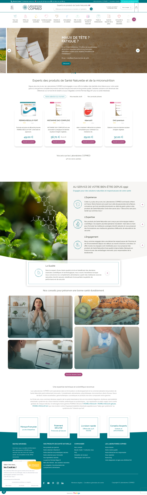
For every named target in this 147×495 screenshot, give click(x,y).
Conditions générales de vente (94, 483)
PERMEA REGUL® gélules (107, 404)
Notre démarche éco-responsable (115, 452)
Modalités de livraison (81, 455)
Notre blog (108, 457)
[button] (4, 492)
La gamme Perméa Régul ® (52, 460)
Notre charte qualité (111, 450)
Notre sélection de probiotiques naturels (55, 452)
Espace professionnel (130, 1)
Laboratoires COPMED (100, 1)
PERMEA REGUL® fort (40, 406)
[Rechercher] (73, 9)
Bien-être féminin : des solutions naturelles (56, 462)
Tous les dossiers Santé (73, 374)
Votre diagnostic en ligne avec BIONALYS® (118, 460)
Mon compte (78, 447)
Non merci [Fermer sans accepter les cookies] (8, 485)
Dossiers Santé (115, 1)
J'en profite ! (60, 57)
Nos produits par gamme (51, 447)
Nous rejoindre (109, 455)
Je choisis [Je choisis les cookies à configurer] (21, 485)
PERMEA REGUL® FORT (28, 120)
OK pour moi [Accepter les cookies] (34, 485)
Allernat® (88, 120)
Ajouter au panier (28, 142)
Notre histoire (109, 447)
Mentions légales (76, 483)
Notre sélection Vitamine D (51, 450)
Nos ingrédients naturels (50, 457)
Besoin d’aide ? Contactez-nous (84, 450)
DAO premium (118, 120)
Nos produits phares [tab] (95, 96)
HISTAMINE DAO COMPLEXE (58, 120)
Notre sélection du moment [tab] (54, 96)
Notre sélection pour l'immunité (53, 455)
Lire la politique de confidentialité (12, 479)
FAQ (75, 452)
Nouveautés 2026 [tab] (76, 96)
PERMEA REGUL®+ (90, 404)
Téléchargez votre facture (82, 457)
